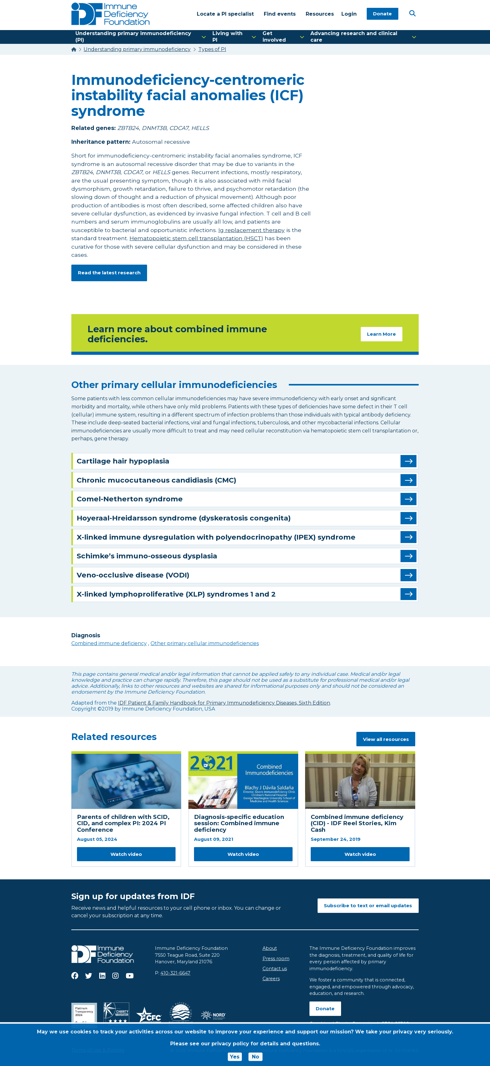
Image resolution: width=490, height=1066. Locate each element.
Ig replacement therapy (251, 230)
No (255, 1057)
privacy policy (230, 1044)
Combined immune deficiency (109, 643)
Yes (234, 1057)
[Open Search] (412, 13)
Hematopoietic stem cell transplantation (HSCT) (196, 238)
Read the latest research (109, 273)
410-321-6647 (175, 973)
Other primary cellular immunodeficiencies (205, 643)
